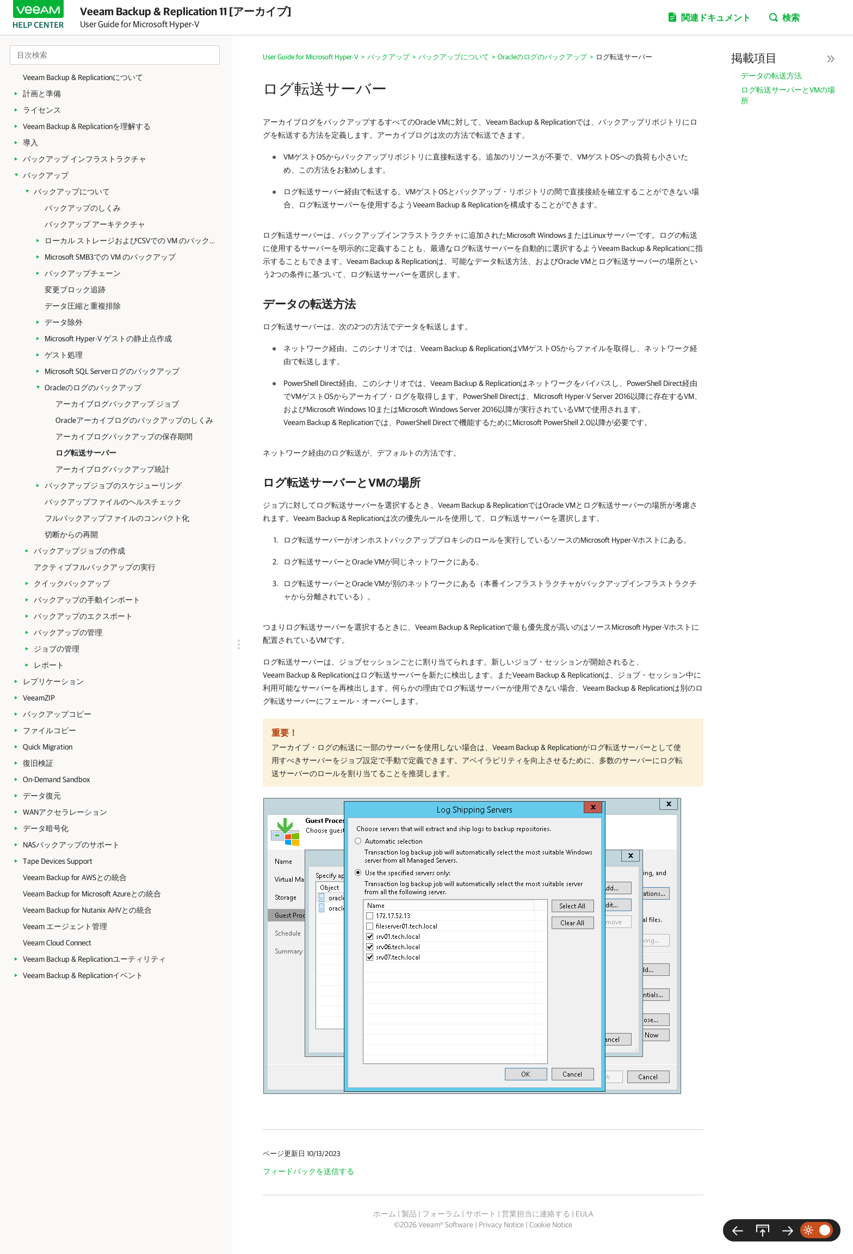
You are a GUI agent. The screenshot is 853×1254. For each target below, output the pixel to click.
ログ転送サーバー (85, 452)
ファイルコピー (49, 730)
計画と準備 (42, 93)
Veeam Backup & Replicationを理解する (87, 126)
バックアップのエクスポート (83, 616)
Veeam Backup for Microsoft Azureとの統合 (92, 893)
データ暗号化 (46, 828)
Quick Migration (47, 746)
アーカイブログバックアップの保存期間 (124, 436)
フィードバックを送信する (308, 1171)
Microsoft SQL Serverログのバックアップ (112, 371)
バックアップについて (72, 191)
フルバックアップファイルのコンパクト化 (117, 518)
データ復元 (42, 795)
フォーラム (441, 1213)
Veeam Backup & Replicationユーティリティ (94, 959)
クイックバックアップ (72, 583)
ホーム (384, 1213)
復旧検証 (38, 763)
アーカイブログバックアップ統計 (112, 469)
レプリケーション (53, 681)
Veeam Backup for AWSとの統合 (75, 877)
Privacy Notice (501, 1224)
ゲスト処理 (64, 355)
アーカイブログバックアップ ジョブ (117, 403)
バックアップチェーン (83, 273)
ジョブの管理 (56, 648)
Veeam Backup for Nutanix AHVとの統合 (87, 910)
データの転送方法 (771, 75)
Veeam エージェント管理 (65, 926)
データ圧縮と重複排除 (83, 306)
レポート (49, 665)
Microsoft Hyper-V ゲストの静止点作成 (108, 338)
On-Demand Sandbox (56, 779)
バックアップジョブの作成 (79, 550)
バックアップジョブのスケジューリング (113, 485)
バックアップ (46, 175)
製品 (409, 1213)
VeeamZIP (39, 697)
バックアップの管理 (68, 632)
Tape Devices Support (57, 861)
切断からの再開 (71, 534)
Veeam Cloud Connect (57, 942)
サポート (481, 1213)
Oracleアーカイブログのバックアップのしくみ (134, 420)
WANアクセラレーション (65, 812)
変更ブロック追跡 (75, 289)
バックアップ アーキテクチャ (95, 224)
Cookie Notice (550, 1224)
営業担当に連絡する (536, 1213)
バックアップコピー (57, 714)
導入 (30, 142)
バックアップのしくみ (83, 208)
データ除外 (64, 322)
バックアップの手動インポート (87, 599)
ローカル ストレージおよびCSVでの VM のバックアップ (133, 240)
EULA (584, 1213)
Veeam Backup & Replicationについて (83, 77)
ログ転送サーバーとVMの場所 (788, 95)
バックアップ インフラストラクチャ (84, 159)
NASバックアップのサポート (71, 844)
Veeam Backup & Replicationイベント (83, 975)
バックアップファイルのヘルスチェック (113, 501)
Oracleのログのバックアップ (93, 387)
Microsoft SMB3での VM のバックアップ (110, 257)
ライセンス (42, 110)
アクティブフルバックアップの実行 (95, 567)
